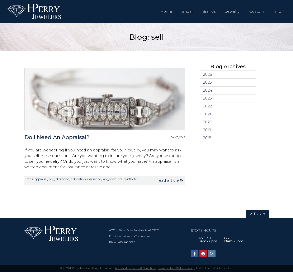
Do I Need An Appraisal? (56, 137)
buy (51, 179)
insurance (94, 179)
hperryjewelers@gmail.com (133, 236)
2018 (207, 138)
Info (277, 11)
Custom (256, 11)
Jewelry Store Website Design (176, 268)
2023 (207, 98)
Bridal (187, 11)
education (78, 179)
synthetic (131, 179)
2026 (207, 74)
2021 (207, 114)
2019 (207, 130)
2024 (207, 90)
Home (166, 11)
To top (257, 214)
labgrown (110, 179)
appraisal (40, 179)
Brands (209, 11)
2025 (207, 82)
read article (170, 180)
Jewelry (232, 11)
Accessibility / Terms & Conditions (135, 268)
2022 (207, 106)
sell (120, 179)
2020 (207, 122)
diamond (62, 179)
